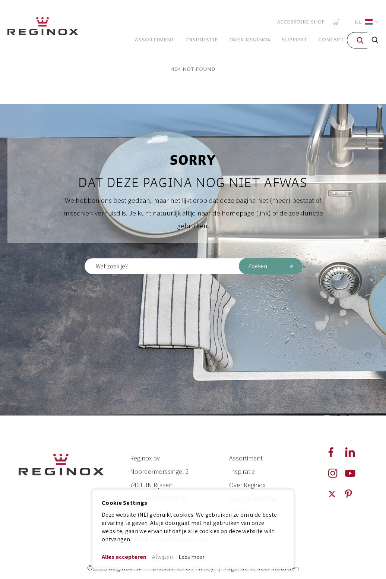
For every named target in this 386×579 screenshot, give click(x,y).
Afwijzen (162, 557)
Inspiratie (242, 471)
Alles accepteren (124, 557)
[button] (365, 22)
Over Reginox (247, 485)
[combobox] (193, 266)
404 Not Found (193, 69)
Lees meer (191, 557)
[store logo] (42, 28)
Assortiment (246, 458)
